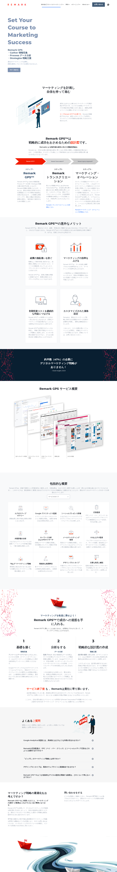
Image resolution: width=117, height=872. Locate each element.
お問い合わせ (97, 4)
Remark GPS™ (30, 161)
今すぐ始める (14, 70)
